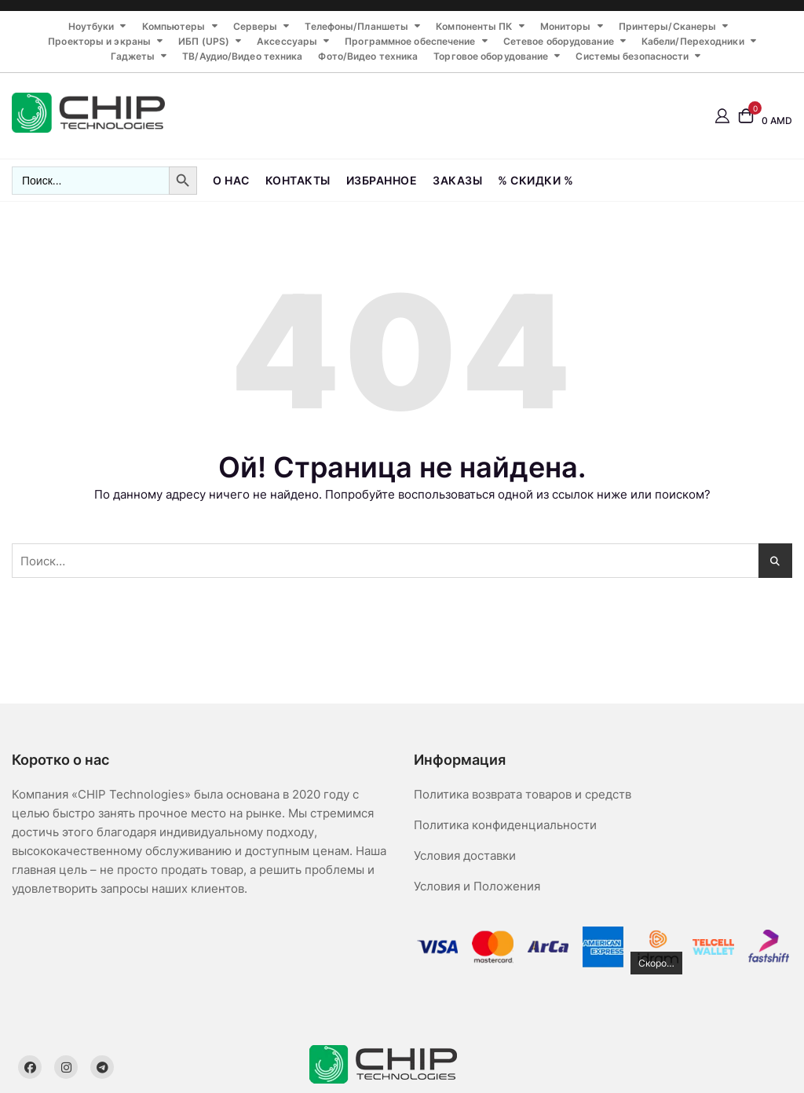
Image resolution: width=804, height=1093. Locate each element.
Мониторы (565, 26)
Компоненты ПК (474, 26)
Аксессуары (287, 41)
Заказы (457, 180)
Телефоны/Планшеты (356, 26)
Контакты (298, 180)
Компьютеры (174, 26)
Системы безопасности (632, 56)
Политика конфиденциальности (505, 824)
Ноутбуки (91, 26)
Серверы (255, 26)
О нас (231, 180)
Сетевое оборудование (558, 41)
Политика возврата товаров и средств (522, 794)
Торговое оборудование (490, 56)
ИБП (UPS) (203, 41)
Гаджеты (133, 56)
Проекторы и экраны (99, 41)
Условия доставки (465, 855)
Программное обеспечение (410, 41)
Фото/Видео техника (368, 56)
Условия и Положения (477, 886)
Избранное (382, 180)
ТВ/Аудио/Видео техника (242, 56)
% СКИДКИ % (535, 180)
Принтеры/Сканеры (668, 26)
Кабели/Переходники (692, 41)
